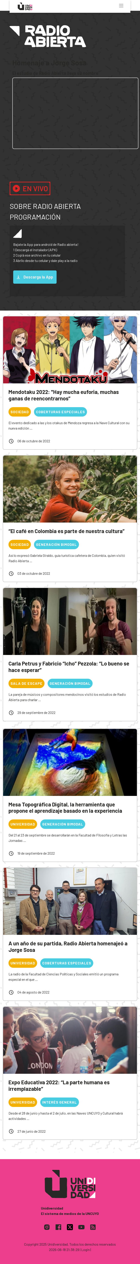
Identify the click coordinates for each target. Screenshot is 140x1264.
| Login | (85, 1249)
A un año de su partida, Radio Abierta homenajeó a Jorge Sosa (67, 946)
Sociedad (20, 412)
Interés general (59, 1102)
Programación (35, 216)
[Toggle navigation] (121, 5)
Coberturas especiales (60, 412)
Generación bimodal (56, 544)
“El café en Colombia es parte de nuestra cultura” (66, 531)
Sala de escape (26, 683)
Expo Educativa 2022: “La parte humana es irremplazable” (59, 1085)
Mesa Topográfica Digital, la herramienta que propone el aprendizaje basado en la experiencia (65, 807)
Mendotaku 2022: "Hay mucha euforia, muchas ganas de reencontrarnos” (63, 395)
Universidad (23, 824)
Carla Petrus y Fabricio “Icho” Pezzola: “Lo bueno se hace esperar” (68, 666)
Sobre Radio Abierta (45, 206)
